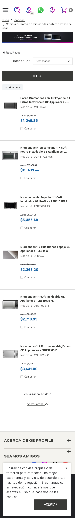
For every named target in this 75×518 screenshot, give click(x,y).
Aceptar (50, 504)
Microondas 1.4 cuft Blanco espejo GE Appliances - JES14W (45, 249)
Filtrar (37, 76)
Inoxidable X (12, 87)
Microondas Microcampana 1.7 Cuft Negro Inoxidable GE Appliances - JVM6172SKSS (43, 150)
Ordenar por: (21, 61)
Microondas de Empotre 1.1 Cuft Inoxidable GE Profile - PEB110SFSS (43, 199)
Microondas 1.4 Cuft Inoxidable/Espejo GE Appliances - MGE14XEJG (45, 348)
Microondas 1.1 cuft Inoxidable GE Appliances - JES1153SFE (42, 298)
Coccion (19, 20)
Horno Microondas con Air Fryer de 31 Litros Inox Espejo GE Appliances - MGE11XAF (45, 100)
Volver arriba (37, 404)
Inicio (5, 20)
